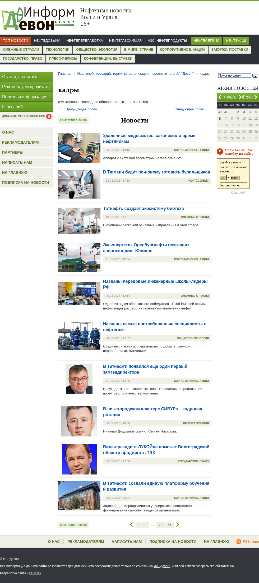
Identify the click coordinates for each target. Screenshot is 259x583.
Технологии (58, 49)
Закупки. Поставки (229, 49)
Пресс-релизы (63, 58)
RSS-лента (248, 541)
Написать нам (17, 162)
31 (226, 112)
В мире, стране (138, 49)
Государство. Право (23, 58)
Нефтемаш (236, 41)
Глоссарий (12, 107)
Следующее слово (192, 109)
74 (169, 525)
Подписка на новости (25, 182)
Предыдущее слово (77, 109)
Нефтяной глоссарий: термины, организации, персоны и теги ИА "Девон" (135, 74)
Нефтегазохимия (125, 41)
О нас (8, 132)
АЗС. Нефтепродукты (167, 41)
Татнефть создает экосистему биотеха (143, 208)
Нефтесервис (207, 41)
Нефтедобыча (47, 41)
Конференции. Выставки (108, 58)
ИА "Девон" (162, 566)
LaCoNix (35, 573)
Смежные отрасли (21, 49)
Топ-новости (15, 41)
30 (219, 112)
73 (161, 525)
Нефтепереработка (84, 41)
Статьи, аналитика (20, 76)
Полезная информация (25, 97)
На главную (14, 172)
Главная (64, 74)
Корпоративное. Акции (182, 49)
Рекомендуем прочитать (26, 86)
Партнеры (12, 152)
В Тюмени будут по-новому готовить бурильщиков (156, 172)
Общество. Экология (97, 49)
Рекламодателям (20, 142)
